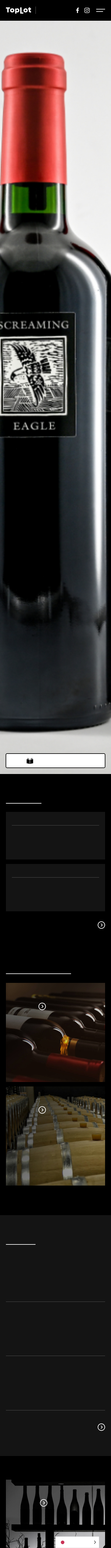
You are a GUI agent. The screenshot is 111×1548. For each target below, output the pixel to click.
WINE (45, 10)
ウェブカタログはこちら (60, 760)
